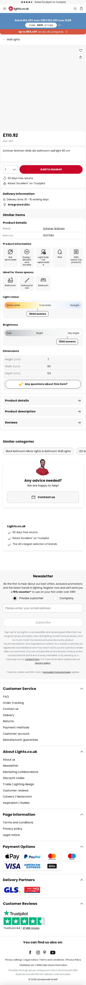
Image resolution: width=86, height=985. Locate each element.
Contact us (10, 709)
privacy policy (42, 663)
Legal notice (11, 835)
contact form (32, 659)
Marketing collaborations (20, 772)
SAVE (41, 25)
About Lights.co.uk (20, 751)
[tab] (43, 714)
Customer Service (19, 688)
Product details (17, 400)
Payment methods (16, 727)
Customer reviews (15, 790)
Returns (8, 721)
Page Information (19, 814)
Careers (8, 796)
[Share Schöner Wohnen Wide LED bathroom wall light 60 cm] (80, 57)
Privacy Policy (73, 959)
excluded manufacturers (57, 672)
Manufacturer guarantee (20, 740)
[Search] (75, 8)
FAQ (6, 697)
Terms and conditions (18, 822)
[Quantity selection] (10, 169)
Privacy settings (13, 959)
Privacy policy (12, 829)
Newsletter (10, 766)
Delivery (8, 715)
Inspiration (10, 803)
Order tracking (13, 703)
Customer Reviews (20, 903)
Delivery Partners (19, 879)
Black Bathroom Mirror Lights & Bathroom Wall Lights (38, 451)
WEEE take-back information (51, 965)
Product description (20, 411)
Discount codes (13, 778)
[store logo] (21, 8)
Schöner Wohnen (54, 228)
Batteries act (27, 965)
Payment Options (19, 846)
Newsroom (24, 796)
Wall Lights (13, 39)
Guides (25, 803)
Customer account (16, 734)
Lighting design (24, 784)
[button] (80, 50)
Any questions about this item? (46, 384)
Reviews (11, 422)
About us (9, 760)
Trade (7, 784)
